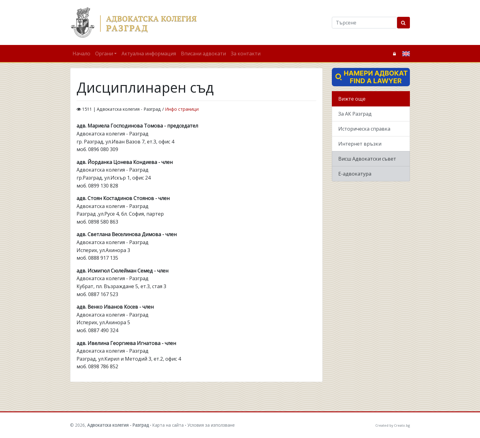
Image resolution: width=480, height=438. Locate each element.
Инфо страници (182, 109)
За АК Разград (355, 113)
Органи (104, 53)
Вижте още (352, 98)
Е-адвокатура (354, 173)
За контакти (246, 53)
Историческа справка (364, 128)
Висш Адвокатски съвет (367, 158)
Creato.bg (402, 425)
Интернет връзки (359, 143)
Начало (81, 53)
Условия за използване (211, 425)
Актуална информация (149, 53)
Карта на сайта (168, 425)
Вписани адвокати (203, 53)
